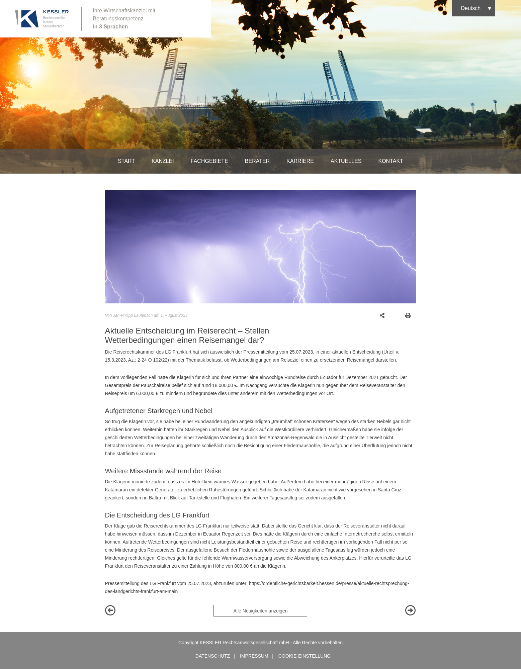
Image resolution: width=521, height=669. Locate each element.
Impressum (254, 656)
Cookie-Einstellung (304, 656)
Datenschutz (212, 656)
